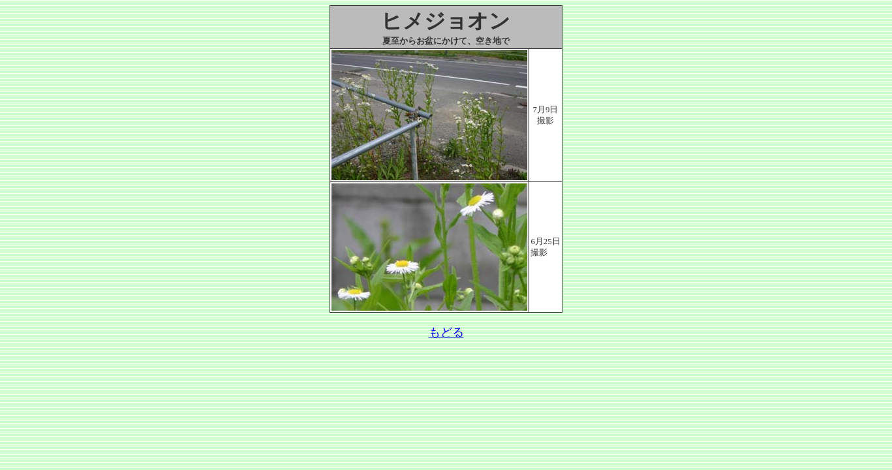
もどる (446, 332)
